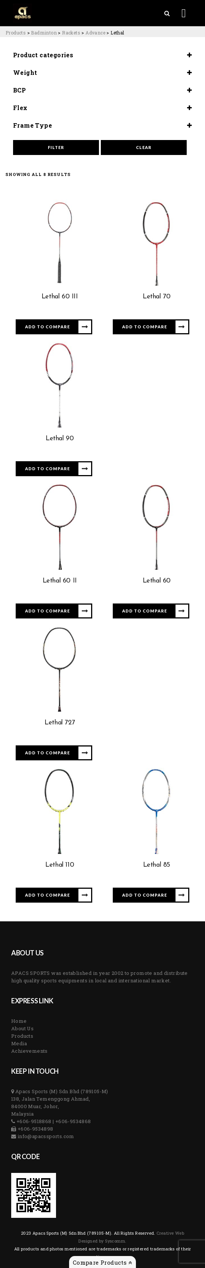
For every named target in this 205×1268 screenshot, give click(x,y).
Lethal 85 (156, 865)
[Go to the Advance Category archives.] (95, 33)
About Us (22, 1028)
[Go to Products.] (16, 33)
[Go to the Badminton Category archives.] (44, 33)
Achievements (29, 1050)
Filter (56, 147)
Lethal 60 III (59, 296)
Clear (144, 147)
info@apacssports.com (45, 1136)
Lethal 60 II (60, 580)
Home (19, 1021)
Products (22, 1036)
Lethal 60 (157, 580)
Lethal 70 (156, 296)
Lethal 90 (60, 438)
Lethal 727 (59, 722)
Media (19, 1043)
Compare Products (102, 1262)
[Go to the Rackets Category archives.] (71, 33)
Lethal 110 (59, 865)
